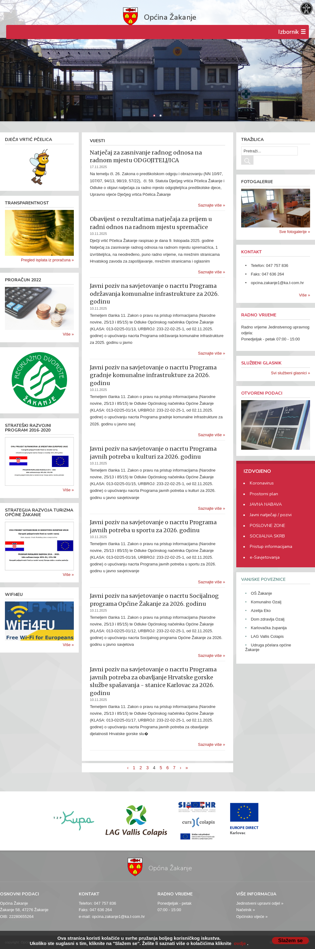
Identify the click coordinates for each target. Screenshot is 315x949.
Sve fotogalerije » (294, 231)
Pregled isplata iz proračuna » (47, 260)
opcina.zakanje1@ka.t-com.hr (277, 282)
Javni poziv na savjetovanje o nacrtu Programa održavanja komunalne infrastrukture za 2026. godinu (154, 293)
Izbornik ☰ (292, 32)
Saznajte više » (211, 205)
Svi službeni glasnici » (290, 373)
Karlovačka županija (269, 627)
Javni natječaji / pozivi (271, 515)
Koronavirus (262, 483)
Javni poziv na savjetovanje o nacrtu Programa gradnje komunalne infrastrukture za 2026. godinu (153, 375)
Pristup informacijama (271, 546)
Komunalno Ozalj (266, 602)
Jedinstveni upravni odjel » (259, 903)
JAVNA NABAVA (266, 504)
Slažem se (290, 940)
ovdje (240, 943)
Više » (68, 334)
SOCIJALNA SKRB (267, 536)
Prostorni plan (264, 494)
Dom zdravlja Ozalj (268, 619)
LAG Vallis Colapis (267, 636)
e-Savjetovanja (265, 557)
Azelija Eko (261, 610)
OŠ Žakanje (261, 593)
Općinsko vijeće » (252, 916)
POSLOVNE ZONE (267, 525)
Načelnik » (245, 909)
